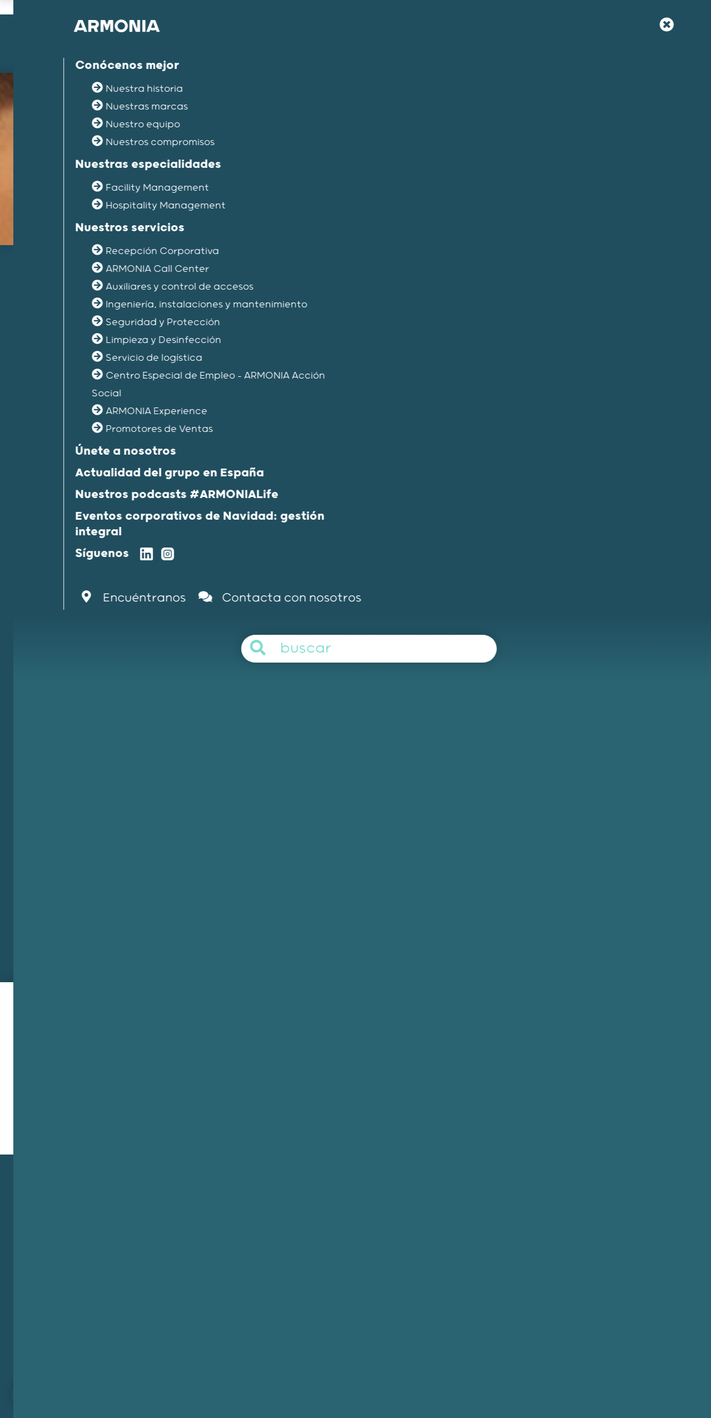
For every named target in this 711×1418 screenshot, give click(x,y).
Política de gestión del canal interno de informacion (435, 1375)
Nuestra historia (78, 1219)
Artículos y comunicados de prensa (538, 1277)
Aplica (514, 699)
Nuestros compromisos (92, 1262)
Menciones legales (293, 1375)
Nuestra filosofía (501, 1219)
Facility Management (300, 1205)
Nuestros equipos (81, 1248)
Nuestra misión (76, 1205)
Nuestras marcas (81, 1234)
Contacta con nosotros (200, 1375)
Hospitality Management (307, 1219)
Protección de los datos (589, 1375)
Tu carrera (490, 1234)
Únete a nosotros (503, 1205)
